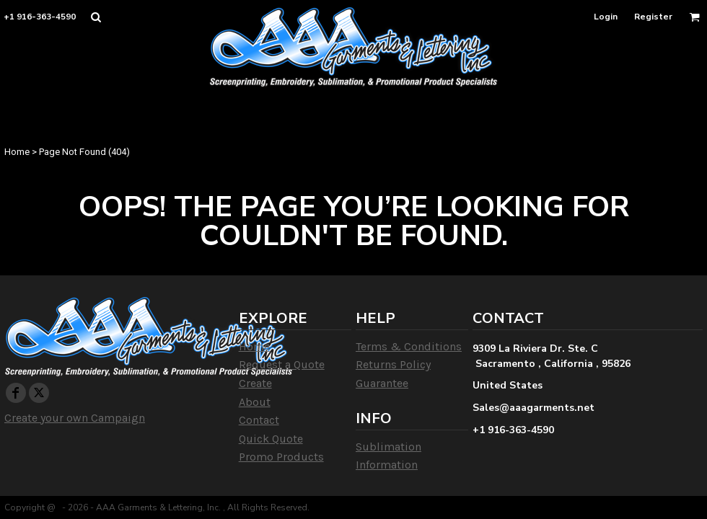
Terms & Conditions (409, 346)
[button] (95, 17)
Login (606, 16)
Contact (259, 420)
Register (653, 16)
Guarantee (382, 383)
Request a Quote (282, 364)
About (255, 402)
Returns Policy (393, 364)
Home (17, 151)
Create (255, 383)
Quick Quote (271, 438)
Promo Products (281, 456)
